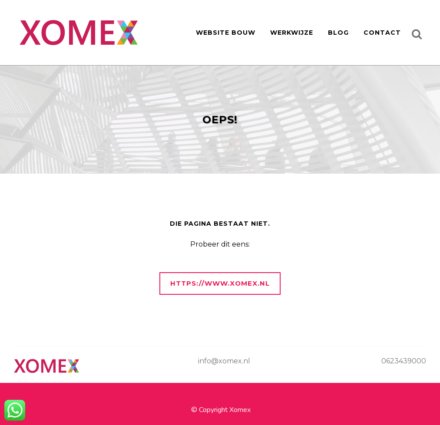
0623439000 (403, 361)
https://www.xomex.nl (220, 283)
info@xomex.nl (224, 361)
